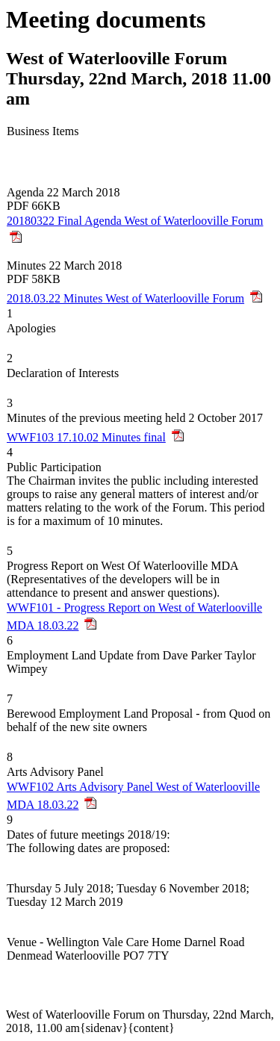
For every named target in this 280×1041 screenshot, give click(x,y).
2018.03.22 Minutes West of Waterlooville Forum (125, 298)
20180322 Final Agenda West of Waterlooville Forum (135, 220)
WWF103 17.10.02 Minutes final (86, 437)
